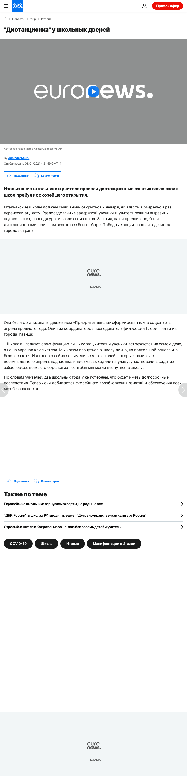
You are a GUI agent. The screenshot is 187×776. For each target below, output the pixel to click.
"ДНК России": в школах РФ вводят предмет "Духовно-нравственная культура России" (75, 515)
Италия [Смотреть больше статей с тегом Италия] (72, 543)
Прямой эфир (167, 6)
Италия (46, 19)
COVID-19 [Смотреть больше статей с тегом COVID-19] (18, 543)
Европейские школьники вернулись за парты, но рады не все (53, 504)
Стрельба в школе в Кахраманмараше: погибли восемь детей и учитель (62, 527)
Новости (18, 19)
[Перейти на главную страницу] (17, 6)
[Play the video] (93, 91)
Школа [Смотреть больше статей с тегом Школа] (46, 543)
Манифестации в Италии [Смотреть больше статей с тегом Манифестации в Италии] (114, 543)
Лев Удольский (18, 158)
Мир (33, 19)
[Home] (5, 18)
